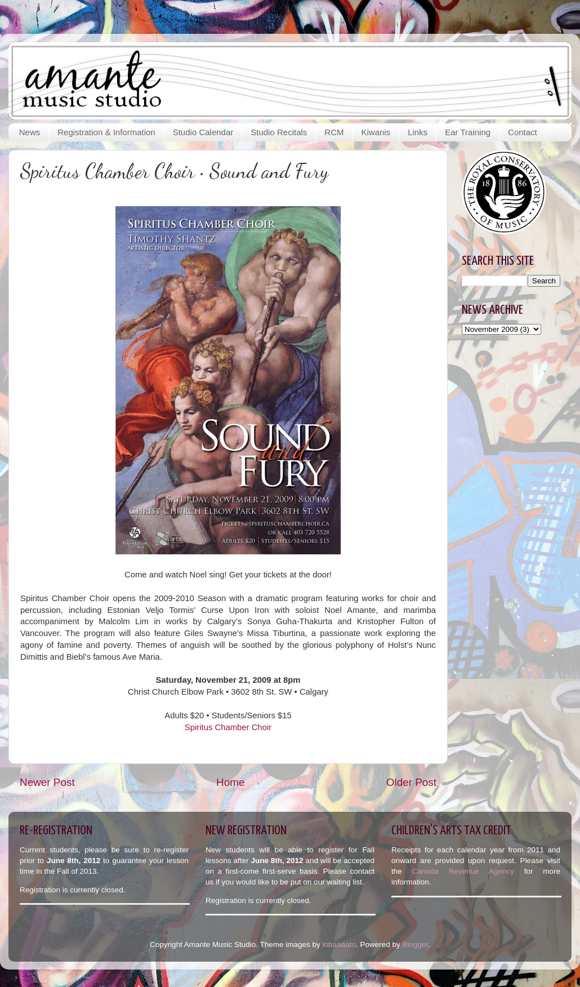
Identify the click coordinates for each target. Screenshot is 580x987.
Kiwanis (376, 132)
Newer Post (47, 782)
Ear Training (467, 132)
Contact (522, 132)
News (30, 132)
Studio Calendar (203, 132)
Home (230, 782)
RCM (333, 132)
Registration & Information (106, 132)
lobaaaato (339, 944)
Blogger (415, 944)
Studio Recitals (279, 132)
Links (417, 132)
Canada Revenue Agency (468, 871)
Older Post (411, 782)
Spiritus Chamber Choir (228, 727)
